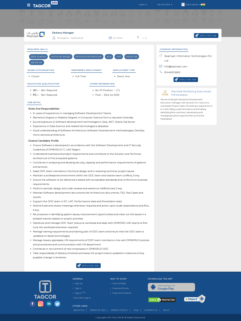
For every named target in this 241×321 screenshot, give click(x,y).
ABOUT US (78, 310)
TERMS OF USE (94, 310)
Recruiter (165, 4)
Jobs (143, 4)
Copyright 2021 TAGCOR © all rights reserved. (120, 317)
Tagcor (79, 293)
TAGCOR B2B (118, 283)
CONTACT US (148, 310)
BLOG (163, 310)
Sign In (77, 288)
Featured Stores (119, 288)
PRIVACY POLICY (116, 310)
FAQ (133, 310)
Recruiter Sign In (82, 297)
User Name (193, 4)
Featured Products (120, 293)
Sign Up (78, 283)
